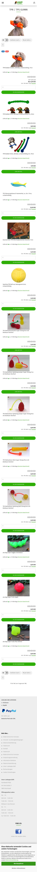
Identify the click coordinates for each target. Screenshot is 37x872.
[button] (3, 40)
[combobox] (15, 40)
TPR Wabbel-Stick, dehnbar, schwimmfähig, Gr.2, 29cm (18, 114)
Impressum (6, 746)
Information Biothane (9, 760)
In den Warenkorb (18, 92)
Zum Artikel (18, 132)
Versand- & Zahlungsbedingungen (13, 740)
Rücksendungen (7, 769)
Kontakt (5, 748)
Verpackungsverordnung (10, 757)
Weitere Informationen (18, 868)
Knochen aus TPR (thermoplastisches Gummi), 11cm (18, 240)
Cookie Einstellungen (9, 772)
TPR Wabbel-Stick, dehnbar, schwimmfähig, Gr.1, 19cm (18, 154)
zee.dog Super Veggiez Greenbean (13, 552)
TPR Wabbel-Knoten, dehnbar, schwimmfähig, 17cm (17, 68)
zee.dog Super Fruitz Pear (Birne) (12, 641)
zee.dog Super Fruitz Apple (10, 597)
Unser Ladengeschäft (9, 766)
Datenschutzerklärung (12, 860)
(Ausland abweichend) (23, 72)
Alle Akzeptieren (18, 863)
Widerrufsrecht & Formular (11, 737)
